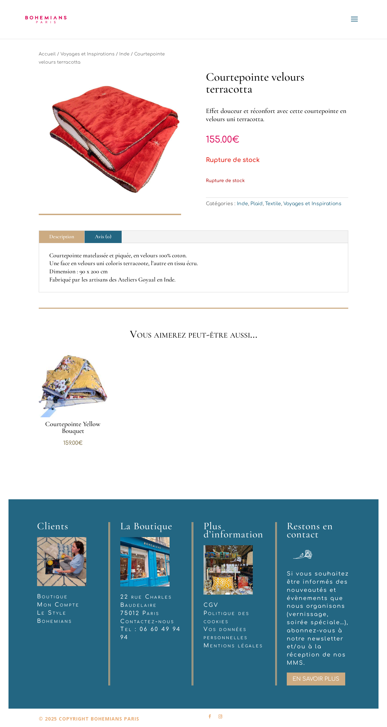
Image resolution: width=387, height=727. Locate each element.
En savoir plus (316, 679)
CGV (211, 605)
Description (61, 236)
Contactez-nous (147, 621)
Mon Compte (58, 605)
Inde (124, 54)
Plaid (256, 203)
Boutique (52, 597)
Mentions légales (233, 646)
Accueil (47, 54)
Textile (273, 203)
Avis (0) (103, 236)
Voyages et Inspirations (87, 54)
